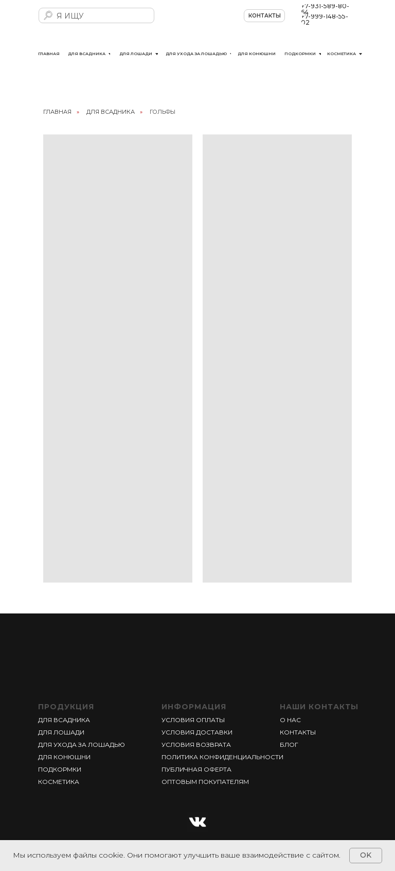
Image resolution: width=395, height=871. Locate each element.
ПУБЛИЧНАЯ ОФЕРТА (196, 769)
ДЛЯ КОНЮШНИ (64, 757)
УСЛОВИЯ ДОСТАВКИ (196, 732)
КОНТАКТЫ (298, 732)
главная (57, 111)
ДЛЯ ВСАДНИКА (110, 111)
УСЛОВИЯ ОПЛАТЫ (193, 720)
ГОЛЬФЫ (162, 111)
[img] (197, 23)
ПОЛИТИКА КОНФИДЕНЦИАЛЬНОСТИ (222, 757)
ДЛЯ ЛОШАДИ (61, 732)
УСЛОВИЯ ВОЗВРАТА (196, 744)
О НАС (290, 720)
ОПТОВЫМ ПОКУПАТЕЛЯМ (205, 781)
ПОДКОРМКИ (59, 769)
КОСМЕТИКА (58, 781)
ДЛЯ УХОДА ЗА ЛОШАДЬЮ (81, 744)
